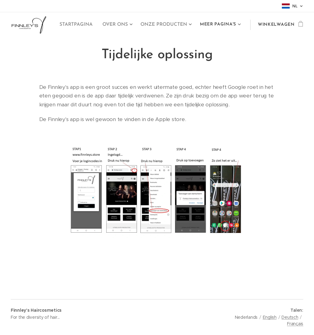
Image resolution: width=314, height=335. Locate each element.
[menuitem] (77, 24)
